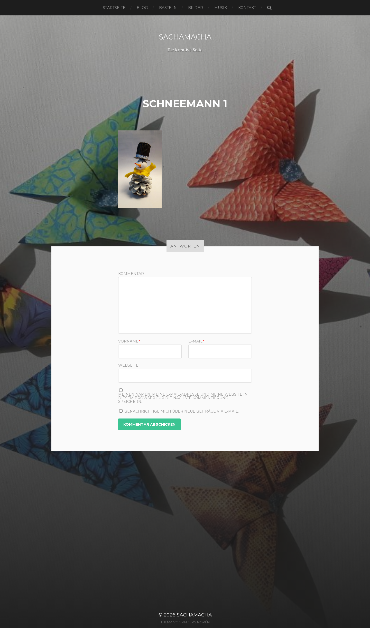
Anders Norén (196, 622)
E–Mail (196, 341)
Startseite (114, 7)
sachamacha (185, 37)
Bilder (195, 7)
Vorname (129, 341)
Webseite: (128, 365)
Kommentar (131, 273)
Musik (220, 7)
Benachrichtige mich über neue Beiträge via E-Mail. (181, 411)
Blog (142, 7)
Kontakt (247, 7)
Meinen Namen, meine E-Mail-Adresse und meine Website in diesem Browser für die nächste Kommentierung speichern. (183, 398)
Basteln (168, 7)
